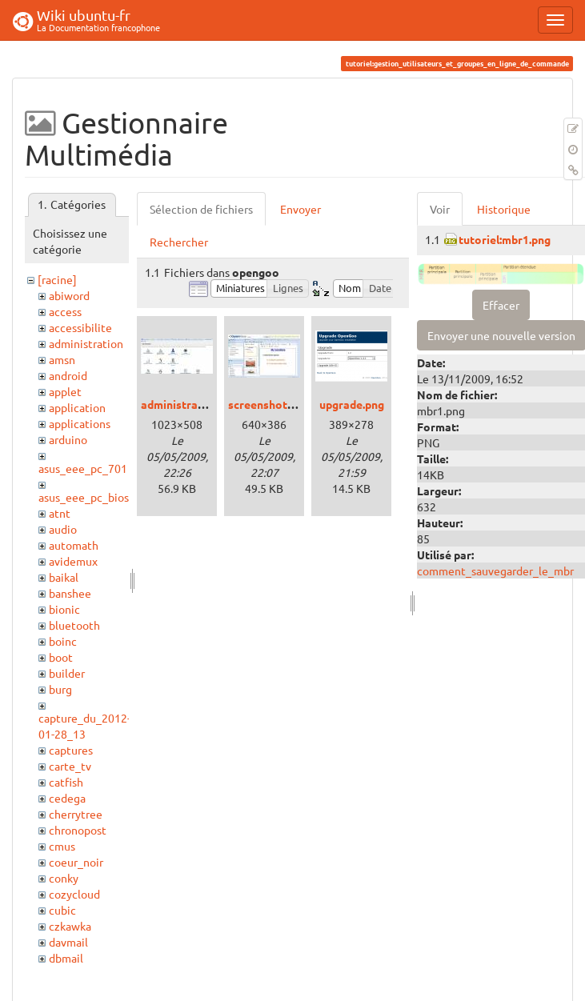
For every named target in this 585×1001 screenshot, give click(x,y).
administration (86, 343)
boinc (63, 641)
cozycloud (74, 894)
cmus (62, 846)
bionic (64, 609)
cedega (67, 798)
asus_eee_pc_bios (83, 497)
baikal (63, 577)
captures (71, 750)
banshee (70, 593)
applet (65, 391)
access (65, 311)
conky (63, 878)
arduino (68, 439)
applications (79, 423)
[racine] (57, 279)
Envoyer (300, 209)
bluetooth (74, 625)
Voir (440, 209)
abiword (69, 295)
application (77, 407)
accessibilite (80, 327)
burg (60, 689)
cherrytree (75, 814)
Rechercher (179, 241)
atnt (59, 513)
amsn (62, 359)
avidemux (73, 561)
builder (67, 673)
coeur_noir (76, 862)
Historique (504, 209)
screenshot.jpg (267, 404)
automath (73, 545)
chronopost (77, 830)
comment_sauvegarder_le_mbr (495, 570)
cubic (62, 910)
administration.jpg (189, 404)
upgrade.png (351, 404)
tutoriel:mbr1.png (505, 239)
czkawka (70, 926)
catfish (66, 782)
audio (63, 529)
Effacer (501, 305)
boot (61, 657)
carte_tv (70, 766)
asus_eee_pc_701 (82, 468)
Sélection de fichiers (201, 209)
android (68, 375)
